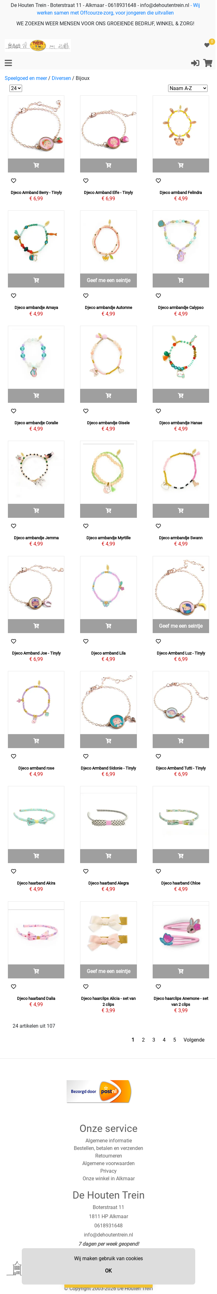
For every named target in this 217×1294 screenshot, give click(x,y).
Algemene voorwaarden (108, 1163)
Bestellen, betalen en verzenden (108, 1148)
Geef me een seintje (108, 280)
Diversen (61, 78)
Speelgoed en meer (26, 78)
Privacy (108, 1171)
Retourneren (108, 1156)
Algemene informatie (108, 1141)
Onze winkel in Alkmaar (109, 1179)
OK (108, 1271)
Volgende (194, 1040)
